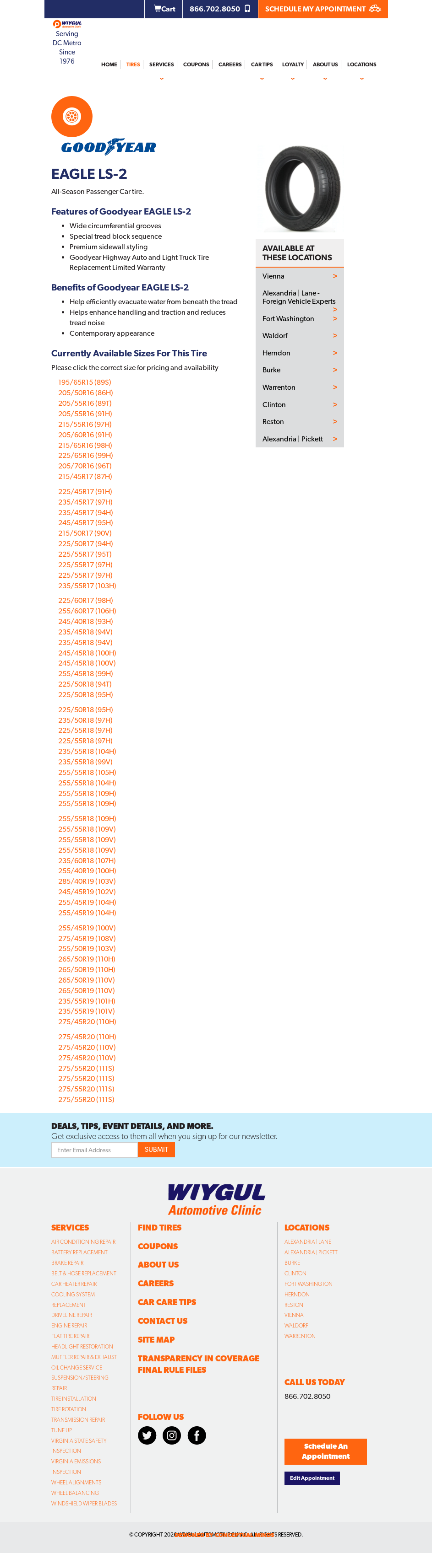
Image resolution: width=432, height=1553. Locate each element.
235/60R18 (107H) (87, 860)
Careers (230, 64)
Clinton (274, 405)
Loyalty (293, 64)
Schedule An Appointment (326, 1451)
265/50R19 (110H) (86, 959)
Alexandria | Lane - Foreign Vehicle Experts (299, 297)
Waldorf (274, 336)
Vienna (273, 276)
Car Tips (262, 64)
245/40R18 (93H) (85, 621)
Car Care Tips (167, 1302)
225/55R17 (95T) (85, 554)
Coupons (196, 64)
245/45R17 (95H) (85, 522)
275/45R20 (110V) (87, 1047)
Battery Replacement (79, 1252)
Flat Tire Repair (70, 1336)
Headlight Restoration (82, 1346)
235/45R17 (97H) (85, 502)
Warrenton (278, 387)
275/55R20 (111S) (86, 1068)
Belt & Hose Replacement (83, 1273)
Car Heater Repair (74, 1284)
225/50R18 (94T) (85, 684)
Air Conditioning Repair (83, 1242)
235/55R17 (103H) (87, 585)
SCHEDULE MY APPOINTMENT (323, 9)
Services (161, 64)
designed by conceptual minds (224, 1535)
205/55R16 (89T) (85, 403)
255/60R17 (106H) (87, 611)
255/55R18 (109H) (87, 793)
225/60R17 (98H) (85, 600)
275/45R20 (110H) (87, 1021)
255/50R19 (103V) (87, 948)
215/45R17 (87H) (85, 476)
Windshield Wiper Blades (84, 1503)
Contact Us (162, 1321)
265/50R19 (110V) (86, 980)
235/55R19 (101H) (86, 1001)
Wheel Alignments (76, 1482)
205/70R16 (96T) (85, 466)
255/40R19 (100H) (87, 870)
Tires (133, 64)
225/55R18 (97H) (85, 730)
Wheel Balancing (75, 1493)
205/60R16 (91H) (85, 434)
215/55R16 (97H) (85, 424)
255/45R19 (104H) (87, 902)
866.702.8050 (220, 9)
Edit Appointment (312, 1478)
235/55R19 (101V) (86, 1011)
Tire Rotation (68, 1409)
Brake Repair (67, 1263)
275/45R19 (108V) (87, 938)
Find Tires (159, 1227)
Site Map (156, 1339)
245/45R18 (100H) (87, 653)
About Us (325, 64)
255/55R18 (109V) (87, 829)
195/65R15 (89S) (84, 382)
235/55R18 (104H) (87, 751)
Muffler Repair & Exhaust (84, 1357)
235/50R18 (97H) (85, 720)
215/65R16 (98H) (85, 445)
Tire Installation (73, 1399)
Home (109, 64)
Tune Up (61, 1430)
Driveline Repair (71, 1315)
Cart (164, 9)
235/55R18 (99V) (85, 762)
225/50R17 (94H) (85, 543)
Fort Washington (288, 319)
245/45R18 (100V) (87, 663)
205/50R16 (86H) (85, 392)
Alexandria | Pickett (292, 439)
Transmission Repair (78, 1420)
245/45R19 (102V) (87, 891)
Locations (362, 64)
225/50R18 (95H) (85, 694)
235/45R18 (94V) (85, 632)
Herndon (276, 353)
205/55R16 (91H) (85, 413)
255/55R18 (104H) (87, 783)
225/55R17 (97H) (85, 564)
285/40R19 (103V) (87, 881)
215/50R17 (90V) (85, 533)
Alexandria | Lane (307, 1242)
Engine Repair (69, 1325)
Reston (273, 422)
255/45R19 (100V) (87, 928)
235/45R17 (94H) (85, 512)
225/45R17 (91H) (85, 491)
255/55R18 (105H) (87, 772)
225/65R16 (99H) (85, 455)
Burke (271, 370)
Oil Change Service (76, 1368)
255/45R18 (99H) (85, 673)
